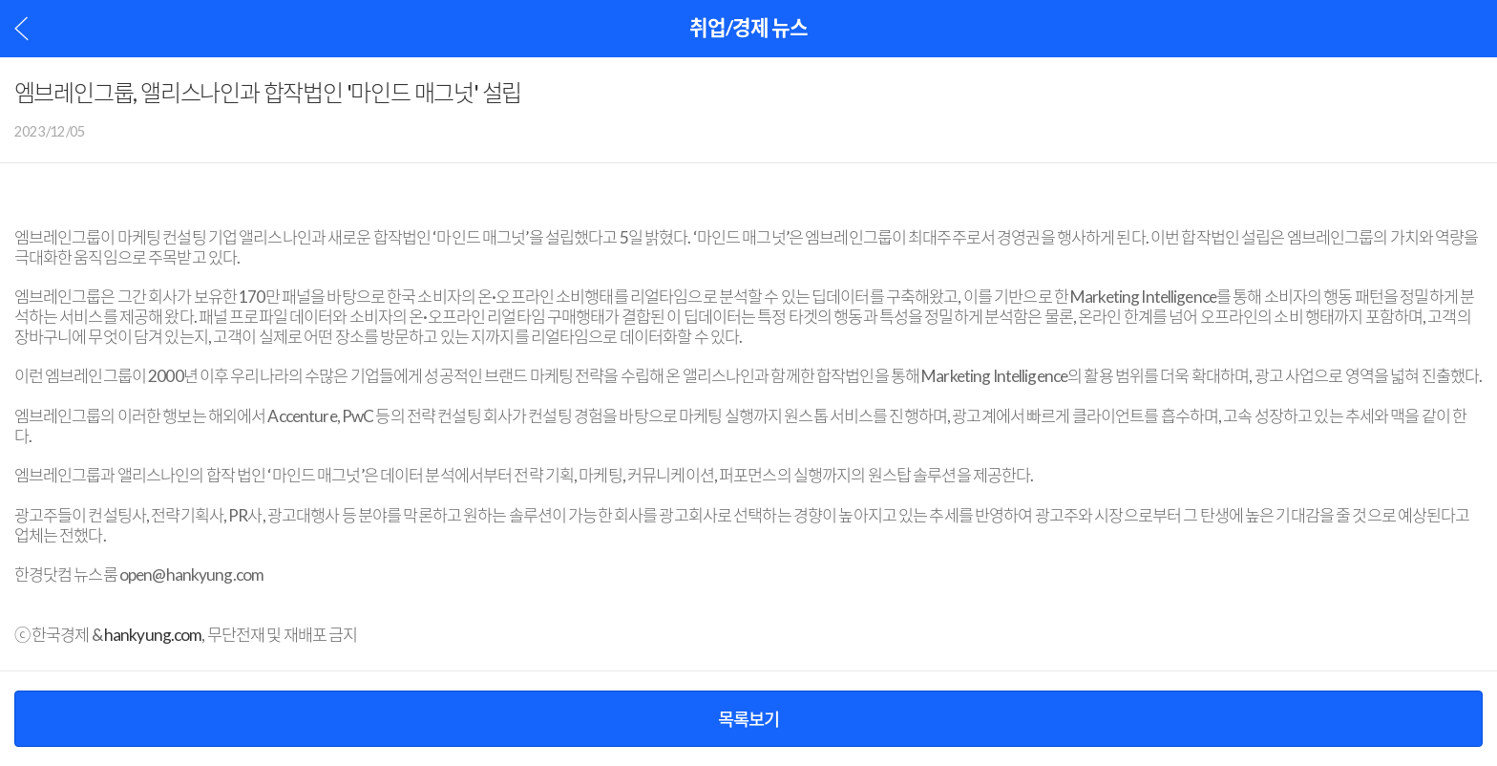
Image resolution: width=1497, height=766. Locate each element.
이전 (21, 28)
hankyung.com (153, 635)
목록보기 (748, 719)
